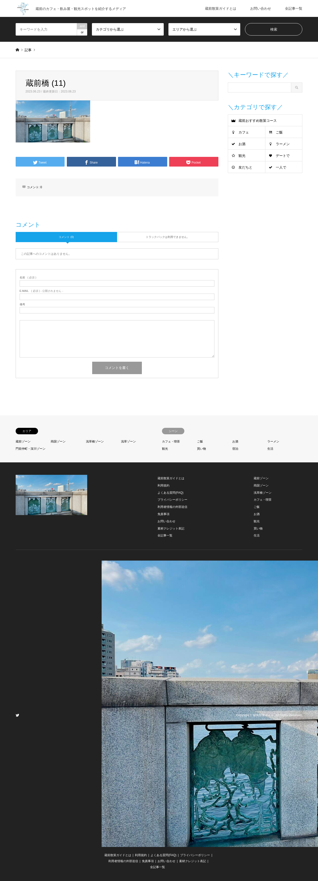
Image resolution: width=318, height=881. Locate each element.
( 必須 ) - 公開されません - (41, 291)
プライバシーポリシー (172, 499)
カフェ (243, 132)
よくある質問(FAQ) (170, 492)
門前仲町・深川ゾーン (30, 448)
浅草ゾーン (128, 441)
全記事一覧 (293, 8)
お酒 (241, 144)
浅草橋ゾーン (95, 441)
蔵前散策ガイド (263, 715)
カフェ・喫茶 (171, 441)
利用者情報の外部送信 (172, 507)
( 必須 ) (28, 277)
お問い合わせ (260, 8)
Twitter (17, 715)
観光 (241, 156)
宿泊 (235, 448)
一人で (281, 167)
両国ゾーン (58, 441)
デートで (283, 156)
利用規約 (163, 485)
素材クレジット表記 (171, 528)
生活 (270, 448)
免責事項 (163, 514)
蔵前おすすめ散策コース (257, 121)
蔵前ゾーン (23, 441)
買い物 (201, 448)
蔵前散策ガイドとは (220, 8)
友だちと (245, 167)
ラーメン (283, 144)
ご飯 (279, 132)
